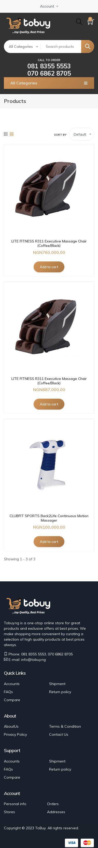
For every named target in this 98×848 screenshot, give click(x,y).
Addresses (56, 812)
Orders (53, 803)
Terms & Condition (65, 726)
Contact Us (58, 734)
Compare (12, 700)
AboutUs (11, 726)
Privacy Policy (15, 734)
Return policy (60, 691)
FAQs (8, 691)
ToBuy (40, 828)
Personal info (15, 803)
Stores (9, 812)
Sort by (60, 134)
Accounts (12, 683)
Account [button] (47, 6)
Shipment (57, 683)
